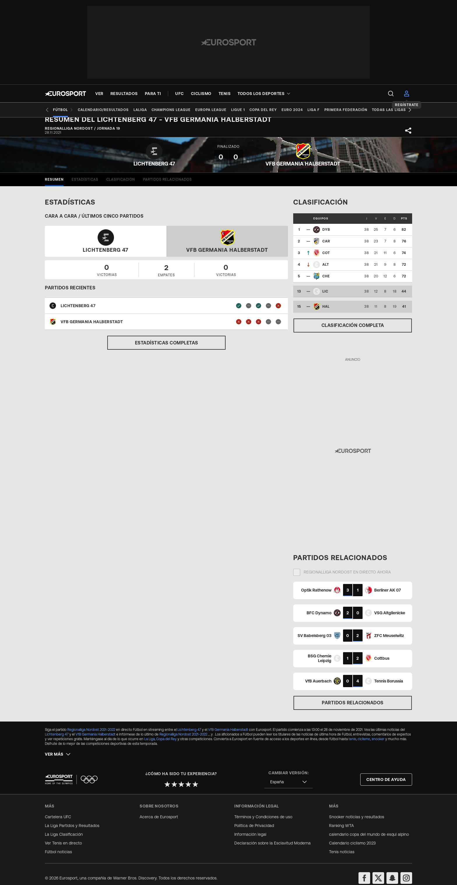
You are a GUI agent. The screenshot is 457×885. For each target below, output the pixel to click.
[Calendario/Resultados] (106, 110)
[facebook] (364, 870)
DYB (326, 234)
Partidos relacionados (353, 707)
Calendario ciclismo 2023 (352, 835)
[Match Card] (352, 594)
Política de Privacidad (254, 817)
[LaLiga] (145, 110)
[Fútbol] (63, 110)
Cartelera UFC (58, 808)
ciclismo (364, 744)
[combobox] (288, 774)
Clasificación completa (352, 329)
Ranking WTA (341, 817)
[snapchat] (392, 870)
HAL (326, 311)
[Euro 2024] (308, 110)
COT (326, 258)
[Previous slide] (47, 110)
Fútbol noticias (58, 843)
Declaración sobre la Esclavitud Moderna (272, 835)
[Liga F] (332, 110)
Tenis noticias (341, 843)
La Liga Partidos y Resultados (72, 817)
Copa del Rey (166, 744)
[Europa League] (220, 110)
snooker (378, 744)
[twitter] (378, 870)
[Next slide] (409, 110)
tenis (352, 744)
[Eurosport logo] (65, 93)
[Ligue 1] (249, 110)
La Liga (149, 744)
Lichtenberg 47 (189, 734)
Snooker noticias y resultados (356, 808)
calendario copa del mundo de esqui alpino (369, 826)
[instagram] (406, 870)
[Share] (408, 135)
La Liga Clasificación (64, 826)
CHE (326, 281)
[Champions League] (178, 110)
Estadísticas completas (166, 347)
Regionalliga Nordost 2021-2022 (91, 734)
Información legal (250, 826)
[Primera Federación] (367, 110)
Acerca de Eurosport (159, 808)
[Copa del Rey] (277, 110)
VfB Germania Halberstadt (228, 734)
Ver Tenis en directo (63, 835)
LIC (325, 296)
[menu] (390, 93)
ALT (325, 269)
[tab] (54, 184)
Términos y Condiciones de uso (263, 808)
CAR (326, 246)
